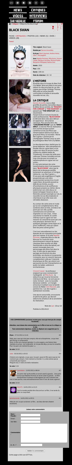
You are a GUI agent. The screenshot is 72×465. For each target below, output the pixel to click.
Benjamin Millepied (40, 62)
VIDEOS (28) (14, 38)
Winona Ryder (55, 60)
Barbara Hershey (44, 60)
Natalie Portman (42, 58)
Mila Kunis (52, 58)
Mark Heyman (44, 53)
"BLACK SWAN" (54, 117)
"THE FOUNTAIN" (52, 109)
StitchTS (19, 387)
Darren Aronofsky (47, 50)
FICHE (11, 36)
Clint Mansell (51, 287)
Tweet (11, 41)
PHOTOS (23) (33, 36)
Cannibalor (21, 370)
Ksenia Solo (51, 62)
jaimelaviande (14, 398)
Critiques (15, 24)
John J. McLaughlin (39, 55)
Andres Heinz (54, 53)
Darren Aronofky (39, 103)
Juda (11, 354)
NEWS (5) (44, 36)
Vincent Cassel (38, 271)
